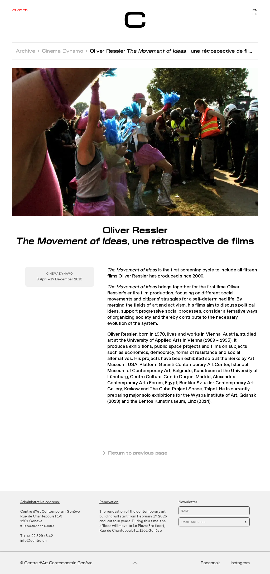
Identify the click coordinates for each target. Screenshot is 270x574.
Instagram (240, 563)
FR (255, 14)
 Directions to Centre (37, 526)
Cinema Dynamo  (65, 51)
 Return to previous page (135, 453)
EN (255, 10)
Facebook (210, 563)
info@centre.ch (33, 540)
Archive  (27, 51)
